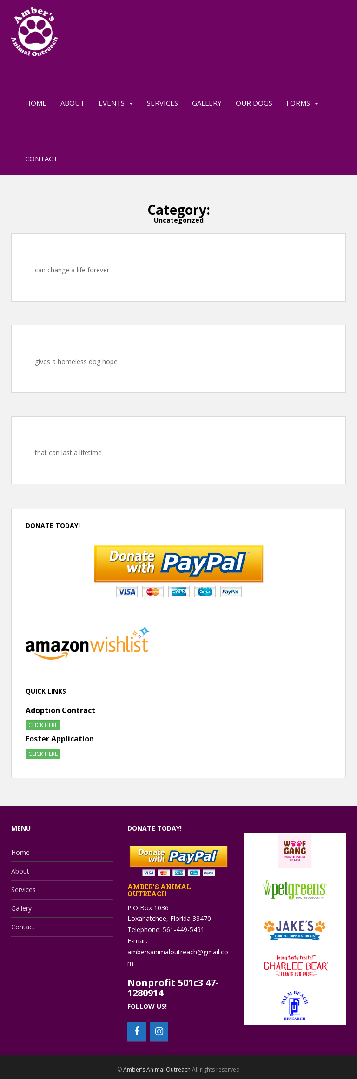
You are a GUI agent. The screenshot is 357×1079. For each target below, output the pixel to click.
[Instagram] (159, 1031)
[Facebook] (136, 1031)
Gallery (207, 102)
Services (162, 102)
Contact (41, 158)
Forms (298, 102)
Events (112, 102)
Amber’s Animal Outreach (157, 1069)
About (72, 102)
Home (35, 102)
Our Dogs (254, 102)
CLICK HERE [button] (43, 725)
